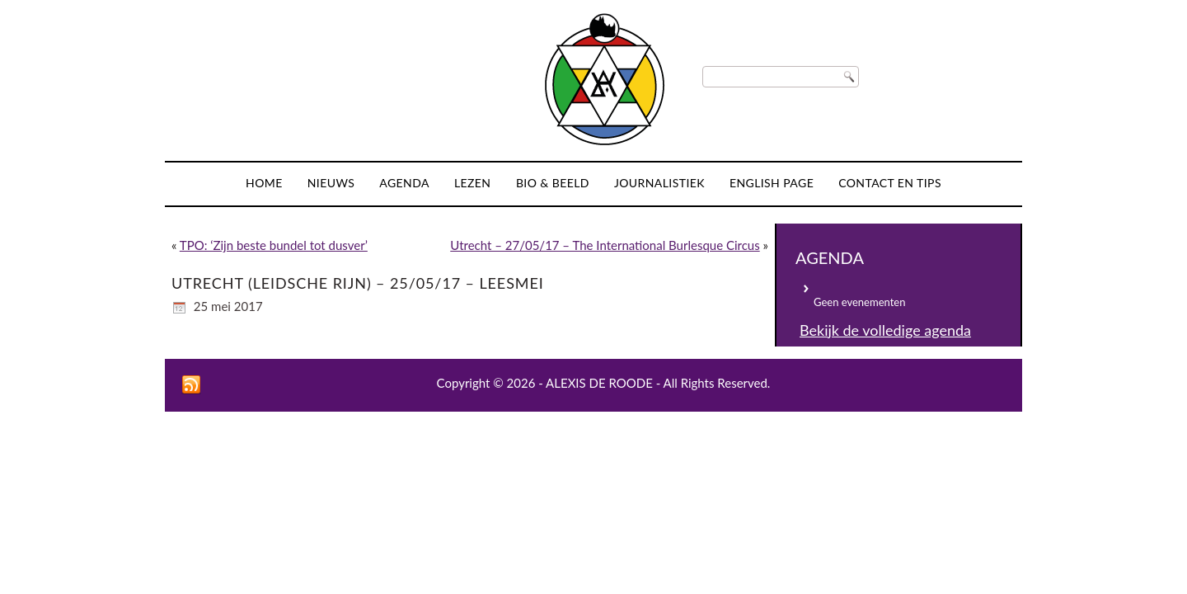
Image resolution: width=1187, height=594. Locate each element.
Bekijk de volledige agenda (885, 330)
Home (264, 183)
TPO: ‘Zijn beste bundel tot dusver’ (274, 245)
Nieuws (331, 183)
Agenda (404, 183)
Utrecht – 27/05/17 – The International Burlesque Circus (604, 245)
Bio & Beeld (552, 183)
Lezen (472, 183)
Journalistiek (659, 183)
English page (772, 183)
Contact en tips (889, 183)
